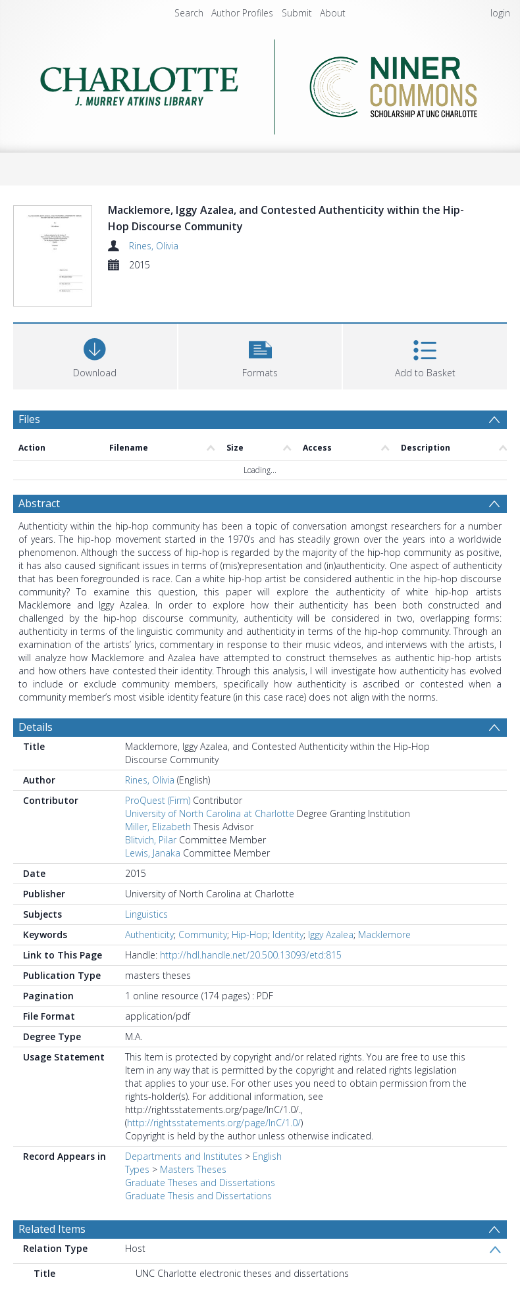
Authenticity (149, 903)
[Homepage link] (260, 83)
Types (137, 1138)
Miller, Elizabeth (158, 795)
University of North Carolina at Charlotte (209, 782)
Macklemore (384, 903)
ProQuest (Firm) (157, 769)
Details (35, 696)
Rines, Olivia (153, 245)
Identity (288, 903)
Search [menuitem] (188, 13)
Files (29, 388)
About (333, 13)
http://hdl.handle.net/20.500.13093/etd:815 (251, 924)
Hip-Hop (250, 903)
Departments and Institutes (183, 1125)
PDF (28, 1275)
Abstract (39, 472)
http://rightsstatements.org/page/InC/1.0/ (214, 1091)
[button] (260, 324)
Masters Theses (193, 1138)
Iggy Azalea (330, 903)
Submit (297, 13)
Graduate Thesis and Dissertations (198, 1164)
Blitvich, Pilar (150, 809)
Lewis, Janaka (152, 822)
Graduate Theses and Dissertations (200, 1151)
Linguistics (146, 883)
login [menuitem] (500, 13)
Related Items (52, 1198)
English (267, 1125)
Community (202, 903)
